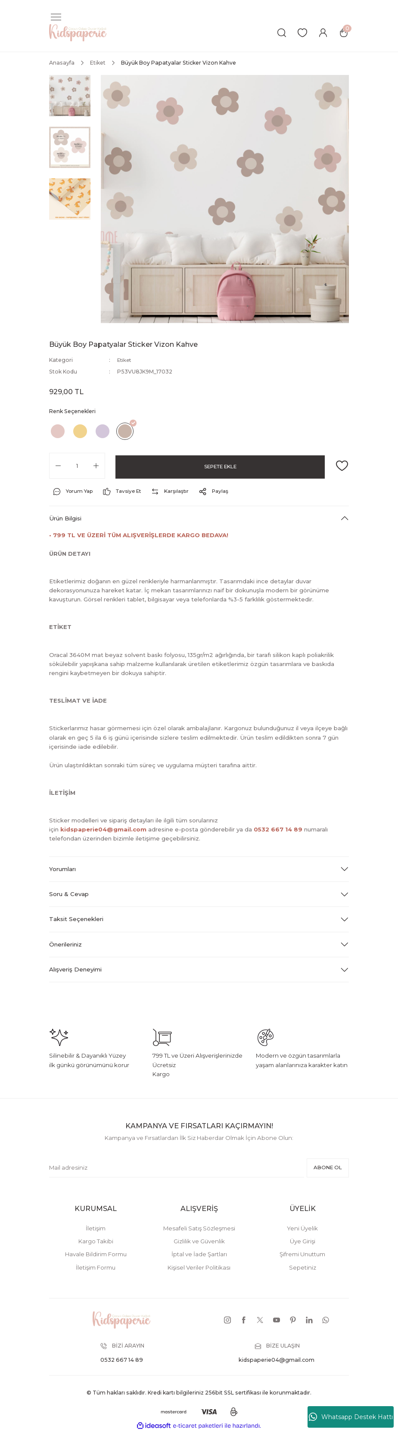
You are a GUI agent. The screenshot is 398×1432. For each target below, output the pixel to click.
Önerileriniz (65, 943)
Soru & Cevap (69, 893)
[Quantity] (77, 465)
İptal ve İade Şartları (199, 1254)
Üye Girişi (302, 1241)
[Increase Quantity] (96, 465)
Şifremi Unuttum (302, 1254)
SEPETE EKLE (220, 465)
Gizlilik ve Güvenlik (199, 1241)
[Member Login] (323, 33)
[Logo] (77, 32)
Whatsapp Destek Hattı (351, 1417)
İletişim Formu (95, 1267)
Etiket (125, 360)
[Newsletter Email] (175, 1167)
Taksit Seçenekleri (76, 918)
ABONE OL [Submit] (326, 1167)
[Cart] (344, 33)
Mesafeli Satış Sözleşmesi (199, 1227)
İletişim (96, 1227)
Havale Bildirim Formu (96, 1254)
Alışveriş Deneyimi (75, 969)
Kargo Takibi (95, 1241)
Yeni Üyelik (302, 1227)
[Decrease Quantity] (58, 465)
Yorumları (62, 868)
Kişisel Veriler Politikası (199, 1267)
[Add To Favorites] (342, 465)
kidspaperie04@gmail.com (103, 829)
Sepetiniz (302, 1267)
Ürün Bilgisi (65, 517)
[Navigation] (56, 17)
